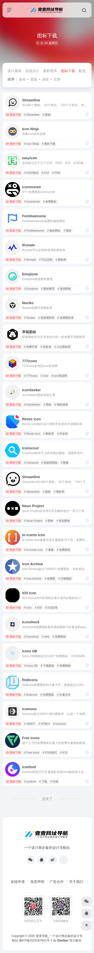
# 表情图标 (64, 288)
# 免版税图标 (49, 462)
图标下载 (68, 71)
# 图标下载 (48, 143)
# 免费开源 (30, 346)
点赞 (56, 79)
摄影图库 (50, 71)
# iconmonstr (32, 201)
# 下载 (43, 781)
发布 (22, 79)
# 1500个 (29, 723)
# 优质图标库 (46, 317)
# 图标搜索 (61, 404)
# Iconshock (31, 636)
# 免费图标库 (65, 317)
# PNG (56, 172)
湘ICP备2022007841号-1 (35, 940)
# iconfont (30, 781)
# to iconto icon (33, 549)
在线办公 (32, 71)
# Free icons (31, 752)
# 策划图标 (63, 520)
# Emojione (31, 288)
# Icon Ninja (31, 143)
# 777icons (30, 375)
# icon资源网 (59, 375)
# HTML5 (44, 723)
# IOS (38, 607)
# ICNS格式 (31, 172)
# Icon (44, 375)
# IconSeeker (32, 404)
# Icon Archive (32, 578)
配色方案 (86, 71)
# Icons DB (31, 665)
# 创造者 (46, 346)
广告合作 (57, 882)
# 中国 (54, 781)
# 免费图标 (49, 201)
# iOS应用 (51, 607)
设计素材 (15, 71)
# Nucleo (29, 317)
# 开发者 (62, 433)
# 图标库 (61, 259)
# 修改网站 (53, 230)
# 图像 (64, 462)
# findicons (30, 694)
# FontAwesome (34, 230)
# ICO (45, 172)
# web (45, 636)
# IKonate (30, 259)
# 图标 (47, 114)
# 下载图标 (47, 665)
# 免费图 (50, 578)
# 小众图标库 (62, 346)
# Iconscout (31, 462)
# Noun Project (33, 520)
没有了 (47, 799)
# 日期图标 (65, 578)
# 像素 (50, 549)
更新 (33, 79)
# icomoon (59, 723)
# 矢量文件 (63, 694)
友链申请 (18, 882)
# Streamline (32, 114)
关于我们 (76, 882)
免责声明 (37, 882)
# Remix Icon (32, 433)
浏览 (45, 79)
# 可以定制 (45, 259)
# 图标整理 (47, 288)
